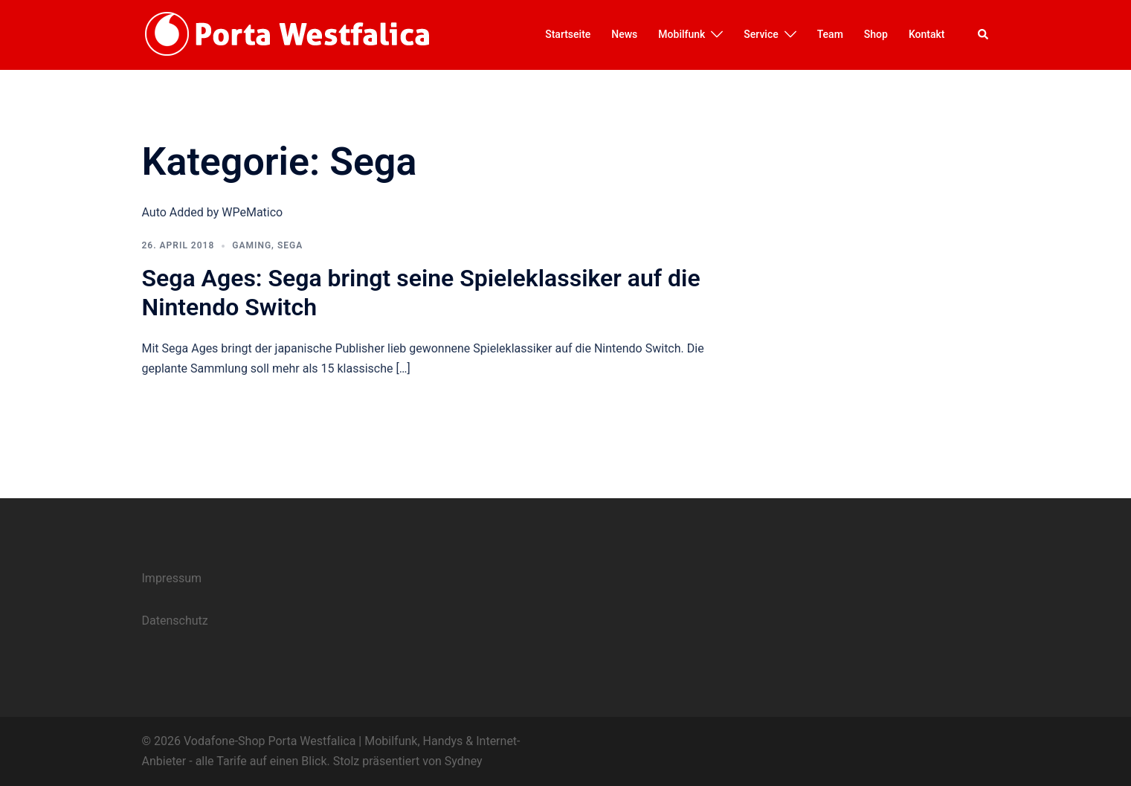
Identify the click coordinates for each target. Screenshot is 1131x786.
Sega (290, 245)
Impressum (172, 578)
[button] (984, 35)
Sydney (464, 761)
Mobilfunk (681, 34)
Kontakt (927, 34)
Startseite (567, 34)
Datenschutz (175, 620)
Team (830, 34)
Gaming (251, 245)
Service (761, 34)
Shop (876, 34)
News (624, 34)
